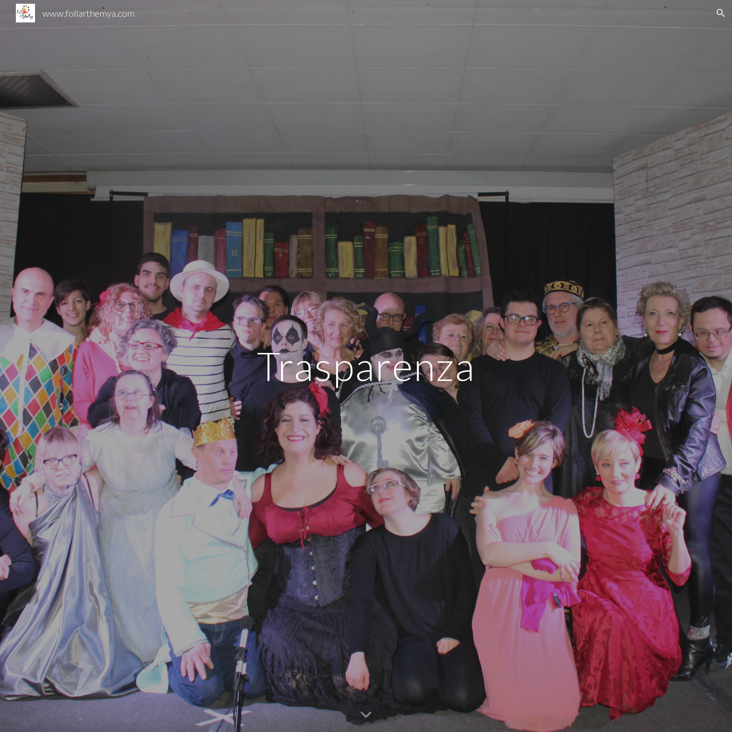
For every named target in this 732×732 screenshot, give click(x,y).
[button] (721, 13)
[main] (366, 365)
